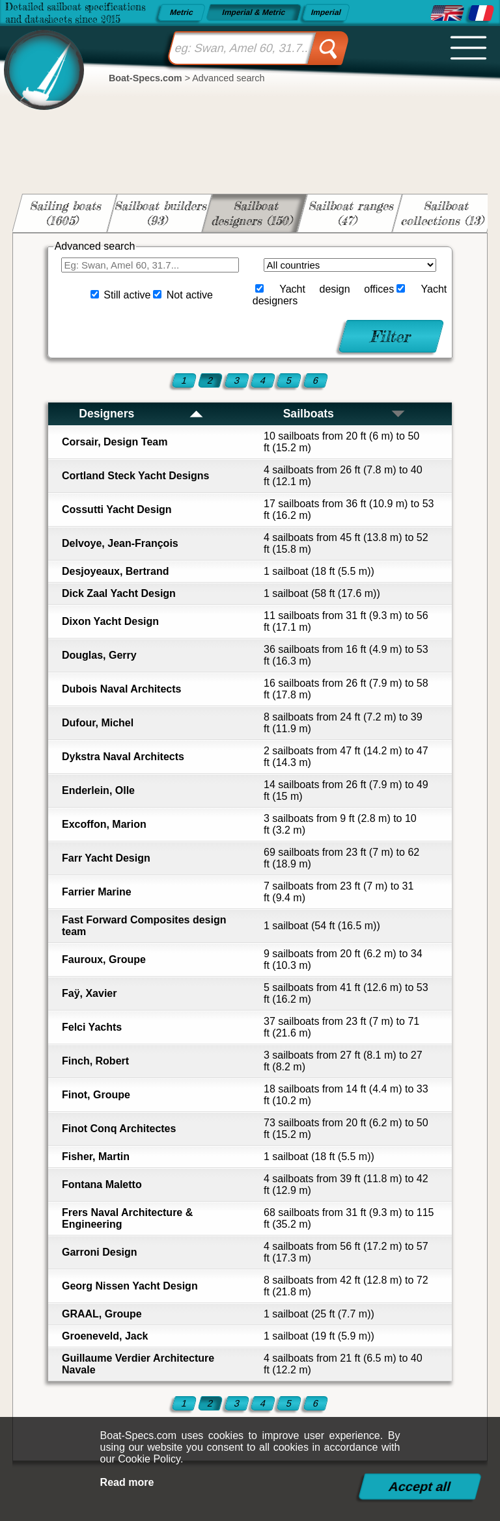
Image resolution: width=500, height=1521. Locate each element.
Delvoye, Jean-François (120, 543)
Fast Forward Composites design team (144, 925)
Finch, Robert (95, 1060)
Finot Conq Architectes (119, 1128)
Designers (141, 413)
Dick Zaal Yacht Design (119, 593)
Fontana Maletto (102, 1184)
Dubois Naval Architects (121, 688)
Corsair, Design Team (114, 441)
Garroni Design (99, 1252)
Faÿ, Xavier (89, 993)
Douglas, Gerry (99, 655)
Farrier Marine (97, 891)
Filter (391, 335)
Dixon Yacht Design (110, 621)
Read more (127, 1482)
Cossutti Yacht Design (117, 509)
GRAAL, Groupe (102, 1313)
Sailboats (344, 413)
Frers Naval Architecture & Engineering (127, 1218)
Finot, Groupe (96, 1094)
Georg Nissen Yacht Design (130, 1285)
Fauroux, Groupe (104, 959)
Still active (127, 294)
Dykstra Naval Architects (123, 756)
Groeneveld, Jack (105, 1336)
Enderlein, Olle (98, 790)
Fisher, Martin (96, 1156)
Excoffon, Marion (104, 824)
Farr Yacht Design (106, 858)
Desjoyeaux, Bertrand (115, 571)
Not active (190, 294)
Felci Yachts (92, 1027)
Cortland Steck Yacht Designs (135, 475)
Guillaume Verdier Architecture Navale (138, 1364)
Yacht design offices (336, 289)
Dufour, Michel (97, 722)
